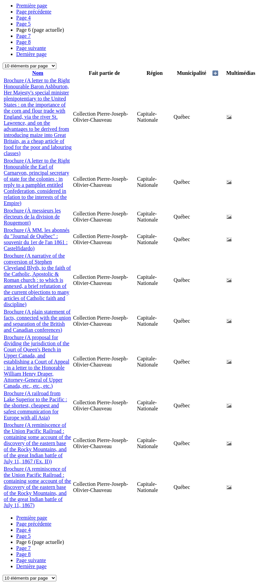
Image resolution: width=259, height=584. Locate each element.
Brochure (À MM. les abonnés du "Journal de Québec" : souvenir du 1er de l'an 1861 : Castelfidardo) (36, 239)
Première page (31, 5)
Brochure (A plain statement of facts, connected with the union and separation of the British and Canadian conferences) (37, 321)
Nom (37, 73)
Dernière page (31, 54)
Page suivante (31, 48)
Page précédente (33, 11)
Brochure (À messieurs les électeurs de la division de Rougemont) (32, 217)
